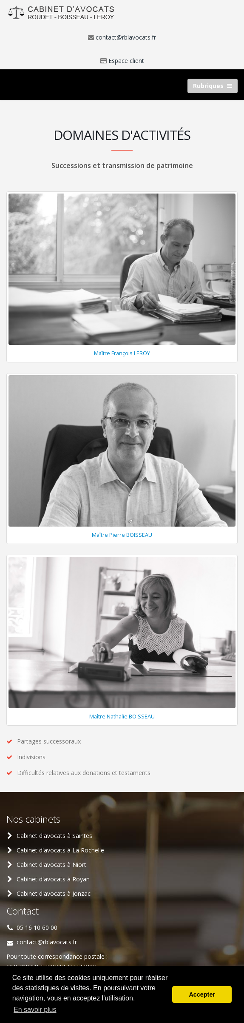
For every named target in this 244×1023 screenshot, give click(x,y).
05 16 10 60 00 (37, 927)
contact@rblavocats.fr (126, 37)
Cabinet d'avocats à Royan (53, 879)
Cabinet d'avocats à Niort (51, 865)
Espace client (126, 61)
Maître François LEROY (122, 353)
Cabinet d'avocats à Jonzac (54, 893)
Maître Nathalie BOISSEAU (122, 716)
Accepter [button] (202, 994)
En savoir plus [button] (35, 1009)
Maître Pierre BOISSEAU (122, 535)
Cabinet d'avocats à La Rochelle (60, 850)
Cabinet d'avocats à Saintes (54, 836)
